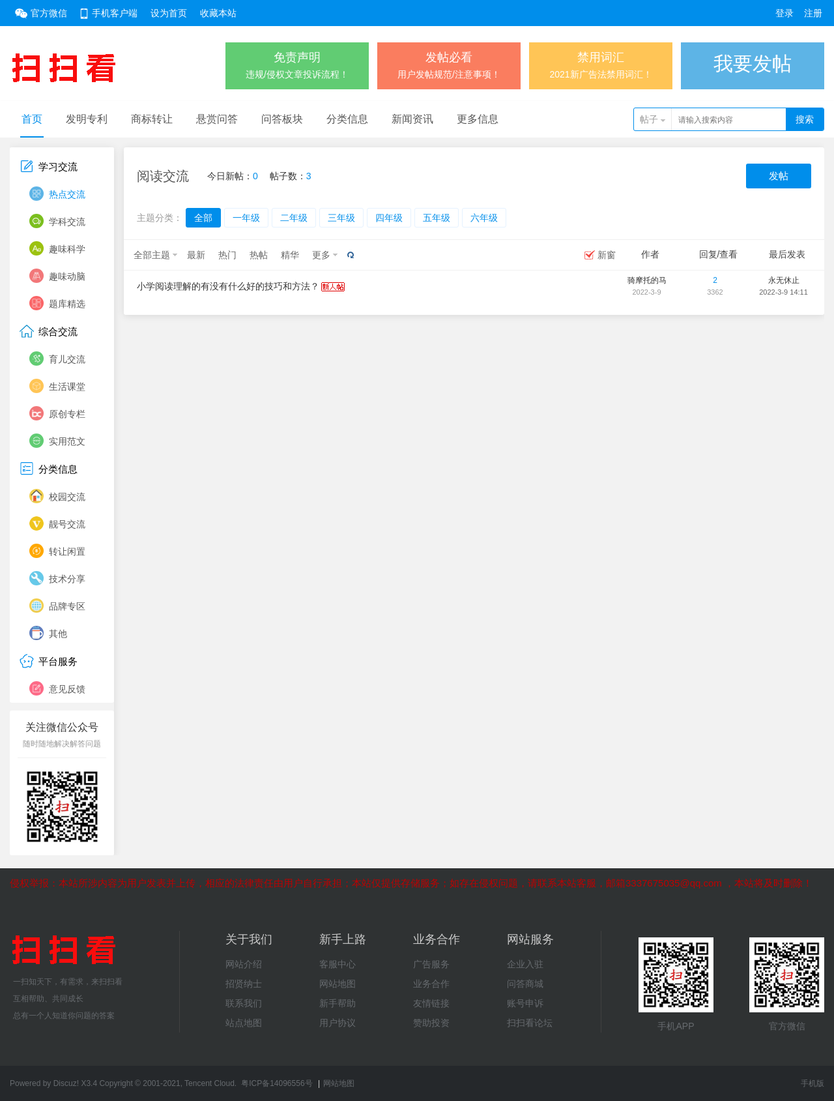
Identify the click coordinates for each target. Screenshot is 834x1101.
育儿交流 (67, 359)
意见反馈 (67, 689)
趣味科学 (67, 249)
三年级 (341, 218)
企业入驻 (525, 964)
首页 (32, 119)
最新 (196, 255)
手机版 (812, 1083)
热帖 (259, 255)
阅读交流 (163, 176)
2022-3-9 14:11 (783, 292)
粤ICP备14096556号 (276, 1083)
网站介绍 (243, 964)
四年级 (389, 218)
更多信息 (477, 119)
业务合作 (431, 983)
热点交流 (67, 194)
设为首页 (169, 13)
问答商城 (525, 983)
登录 (784, 13)
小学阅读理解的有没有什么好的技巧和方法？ (228, 286)
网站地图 (337, 983)
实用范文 (67, 441)
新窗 (606, 255)
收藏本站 (218, 13)
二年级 (294, 218)
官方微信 (49, 13)
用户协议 (337, 1023)
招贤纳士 (243, 983)
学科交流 (67, 221)
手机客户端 (114, 13)
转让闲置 (67, 551)
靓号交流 (67, 524)
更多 (321, 255)
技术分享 (67, 579)
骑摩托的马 (647, 280)
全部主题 (152, 255)
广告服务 (431, 964)
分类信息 (347, 119)
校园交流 (67, 497)
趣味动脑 (67, 276)
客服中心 (337, 964)
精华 (290, 255)
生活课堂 (67, 386)
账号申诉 (525, 1003)
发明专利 (87, 119)
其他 (58, 633)
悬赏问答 (217, 119)
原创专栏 (67, 414)
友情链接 (431, 1003)
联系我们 (243, 1003)
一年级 (246, 218)
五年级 (436, 218)
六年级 (484, 218)
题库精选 (67, 304)
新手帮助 (337, 1003)
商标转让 (152, 119)
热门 (227, 255)
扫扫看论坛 (530, 1023)
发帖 (778, 175)
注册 (813, 13)
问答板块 (282, 119)
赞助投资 (431, 1023)
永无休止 (783, 280)
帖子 (649, 119)
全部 (203, 218)
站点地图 (243, 1023)
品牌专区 (67, 606)
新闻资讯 (412, 119)
